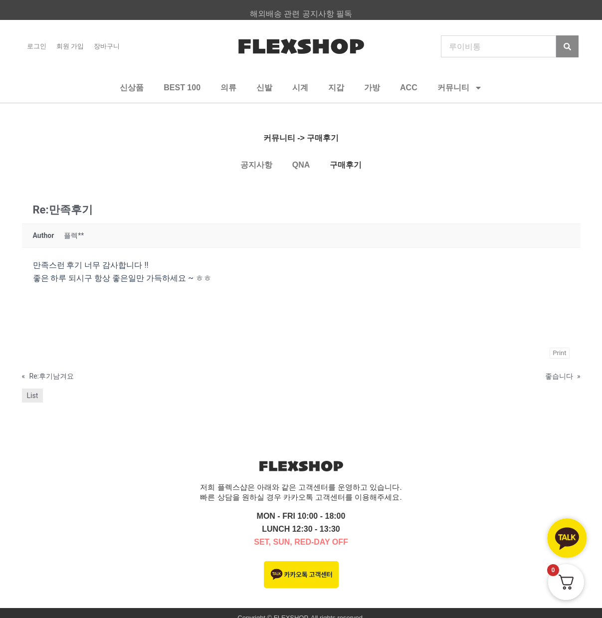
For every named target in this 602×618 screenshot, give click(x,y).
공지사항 (256, 165)
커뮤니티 (459, 88)
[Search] (567, 46)
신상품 (132, 87)
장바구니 (107, 46)
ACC (408, 87)
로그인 (36, 46)
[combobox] (498, 46)
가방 (372, 87)
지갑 (336, 87)
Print (559, 353)
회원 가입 (70, 46)
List (32, 396)
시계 (300, 87)
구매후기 (346, 165)
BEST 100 (182, 87)
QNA (301, 165)
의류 (228, 87)
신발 (264, 87)
